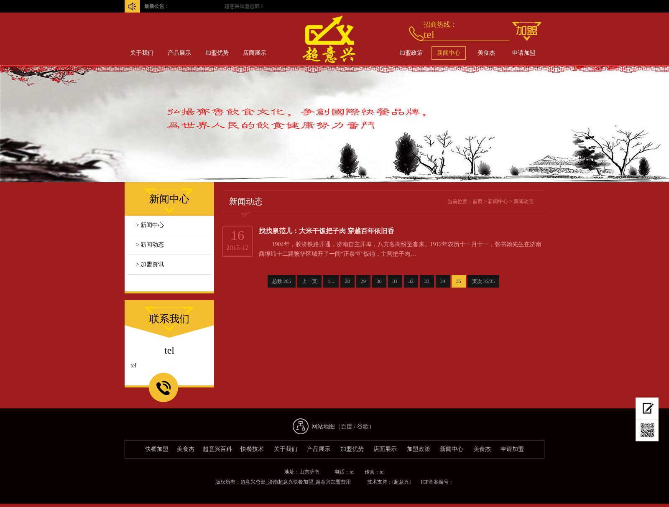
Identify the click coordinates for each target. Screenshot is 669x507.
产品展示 (179, 53)
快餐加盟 (157, 449)
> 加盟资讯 (150, 264)
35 (458, 281)
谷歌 (363, 426)
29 (363, 281)
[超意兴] (401, 482)
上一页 (309, 281)
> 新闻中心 (150, 225)
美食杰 (486, 53)
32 (411, 281)
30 (379, 281)
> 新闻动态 (150, 245)
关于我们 (141, 53)
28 (347, 281)
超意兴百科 (217, 449)
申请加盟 (524, 53)
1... (331, 281)
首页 (477, 201)
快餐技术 (252, 449)
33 (426, 281)
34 (442, 281)
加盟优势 (217, 53)
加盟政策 (411, 53)
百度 (346, 426)
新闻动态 (523, 201)
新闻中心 (448, 53)
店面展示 (254, 53)
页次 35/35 (483, 281)
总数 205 (281, 281)
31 (395, 281)
